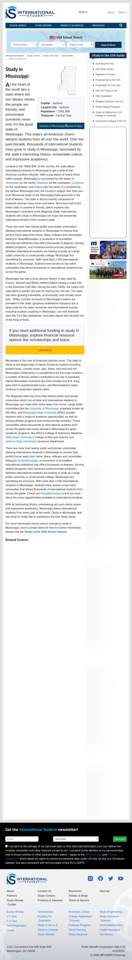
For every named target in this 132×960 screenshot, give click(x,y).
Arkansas (42, 182)
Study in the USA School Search (45, 531)
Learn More (45, 350)
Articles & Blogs (78, 895)
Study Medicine (78, 934)
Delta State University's (20, 437)
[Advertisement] (45, 680)
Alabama (39, 186)
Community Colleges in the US (111, 121)
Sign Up (111, 12)
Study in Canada (48, 929)
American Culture (79, 911)
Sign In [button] (121, 12)
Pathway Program (79, 925)
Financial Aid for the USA (108, 80)
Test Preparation (17, 925)
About (10, 891)
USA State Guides (105, 69)
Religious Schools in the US (109, 101)
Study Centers (43, 25)
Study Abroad (46, 934)
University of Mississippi (44, 408)
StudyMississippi (28, 460)
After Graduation (104, 96)
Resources (98, 25)
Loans (10, 930)
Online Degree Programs (108, 106)
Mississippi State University (39, 412)
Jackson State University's (21, 441)
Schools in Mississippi (60, 126)
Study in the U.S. (48, 925)
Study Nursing (77, 929)
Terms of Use (93, 854)
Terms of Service (79, 900)
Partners (12, 895)
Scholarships (45, 911)
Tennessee (12, 182)
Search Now (108, 45)
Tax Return (106, 934)
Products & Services (72, 25)
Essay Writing (15, 911)
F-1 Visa (12, 921)
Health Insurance (110, 929)
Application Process (105, 74)
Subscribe (120, 838)
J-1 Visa (12, 916)
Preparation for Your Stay (108, 85)
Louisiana (78, 182)
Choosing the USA (105, 63)
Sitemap (105, 891)
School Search (18, 25)
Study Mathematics (111, 925)
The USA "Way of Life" (107, 90)
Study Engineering (111, 911)
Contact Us (44, 891)
